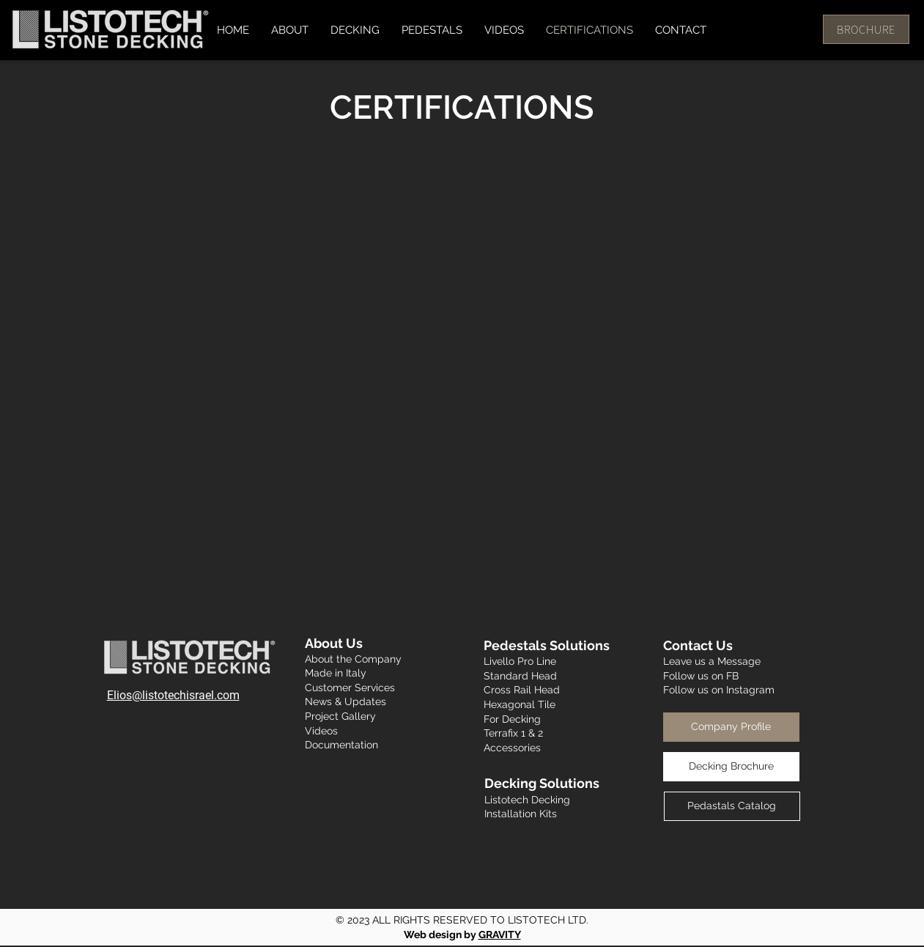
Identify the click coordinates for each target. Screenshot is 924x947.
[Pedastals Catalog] (732, 806)
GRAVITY (499, 934)
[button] (355, 30)
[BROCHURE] (866, 29)
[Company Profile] (731, 727)
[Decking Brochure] (731, 766)
